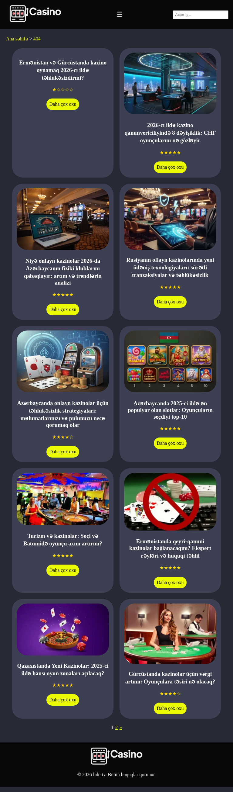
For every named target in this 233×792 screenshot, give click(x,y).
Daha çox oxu (62, 104)
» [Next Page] (121, 727)
